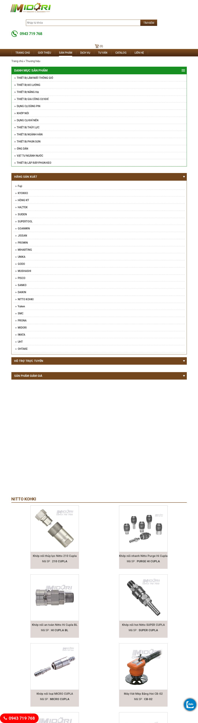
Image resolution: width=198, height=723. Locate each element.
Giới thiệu (44, 52)
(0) (101, 46)
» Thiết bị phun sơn (27, 141)
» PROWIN (21, 242)
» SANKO (20, 285)
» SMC (19, 313)
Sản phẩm (65, 52)
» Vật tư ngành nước (28, 155)
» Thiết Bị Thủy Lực (26, 127)
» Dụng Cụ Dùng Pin (27, 106)
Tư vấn (102, 52)
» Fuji (18, 186)
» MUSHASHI (23, 270)
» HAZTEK (21, 207)
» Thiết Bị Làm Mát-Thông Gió (33, 77)
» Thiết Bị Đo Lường (27, 84)
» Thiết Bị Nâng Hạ (26, 92)
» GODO (20, 263)
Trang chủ (22, 52)
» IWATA (20, 334)
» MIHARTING (23, 249)
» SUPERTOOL (23, 221)
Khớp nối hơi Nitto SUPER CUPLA (143, 625)
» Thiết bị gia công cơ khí (31, 99)
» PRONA (20, 320)
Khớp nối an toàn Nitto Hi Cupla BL (54, 625)
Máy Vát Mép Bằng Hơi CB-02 (143, 693)
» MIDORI (21, 327)
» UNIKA (20, 256)
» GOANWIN (22, 228)
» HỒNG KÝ (22, 200)
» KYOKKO (21, 193)
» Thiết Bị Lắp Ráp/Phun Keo (32, 162)
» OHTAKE (21, 348)
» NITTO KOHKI (24, 299)
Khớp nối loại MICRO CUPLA (55, 693)
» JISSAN (21, 235)
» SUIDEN (21, 214)
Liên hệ (139, 52)
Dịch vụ (85, 52)
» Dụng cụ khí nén (26, 120)
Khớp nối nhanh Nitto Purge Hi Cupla (143, 556)
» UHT (19, 341)
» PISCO (20, 278)
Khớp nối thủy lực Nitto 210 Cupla (55, 556)
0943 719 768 (19, 718)
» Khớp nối (21, 113)
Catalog (121, 52)
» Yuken (20, 306)
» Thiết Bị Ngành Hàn (28, 134)
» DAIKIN (20, 292)
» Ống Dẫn (21, 148)
